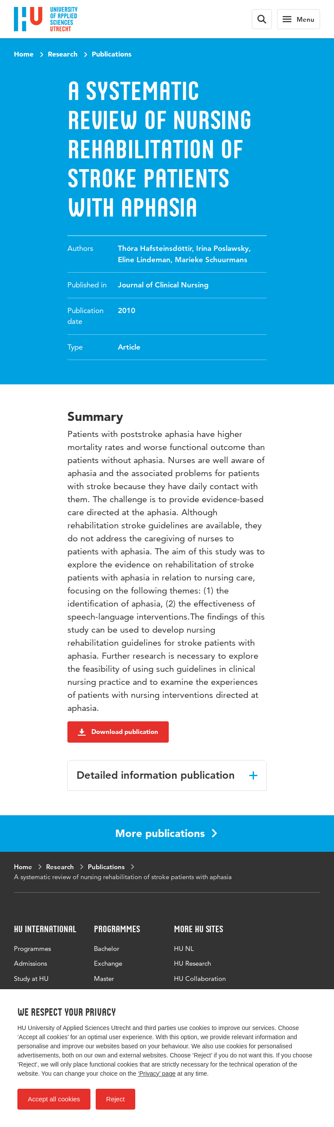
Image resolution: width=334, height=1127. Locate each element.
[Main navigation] (298, 19)
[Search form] (262, 19)
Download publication (118, 731)
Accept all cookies (54, 1099)
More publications (166, 833)
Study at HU (31, 978)
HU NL (184, 948)
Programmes (32, 948)
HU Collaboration (200, 978)
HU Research (192, 963)
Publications (111, 54)
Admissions (30, 963)
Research (62, 54)
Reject (115, 1099)
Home (23, 54)
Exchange (108, 963)
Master (104, 978)
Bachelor (106, 948)
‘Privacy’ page (157, 1073)
